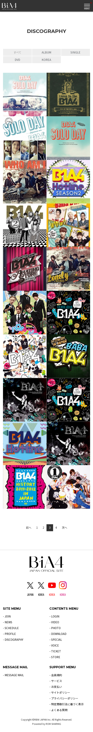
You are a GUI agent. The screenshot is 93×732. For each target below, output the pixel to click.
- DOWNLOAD (57, 634)
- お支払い (55, 687)
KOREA (46, 60)
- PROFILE (9, 634)
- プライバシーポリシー (63, 698)
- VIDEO (54, 622)
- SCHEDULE (11, 628)
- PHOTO (55, 628)
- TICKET (55, 651)
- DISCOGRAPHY (13, 639)
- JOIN (7, 616)
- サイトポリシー (59, 692)
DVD (17, 60)
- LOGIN (54, 616)
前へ (28, 527)
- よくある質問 (58, 710)
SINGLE (75, 52)
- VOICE (54, 645)
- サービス (55, 681)
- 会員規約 (55, 675)
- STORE (54, 657)
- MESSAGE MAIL (13, 675)
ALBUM (46, 52)
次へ (64, 527)
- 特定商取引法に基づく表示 (66, 704)
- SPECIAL (55, 639)
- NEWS (7, 622)
